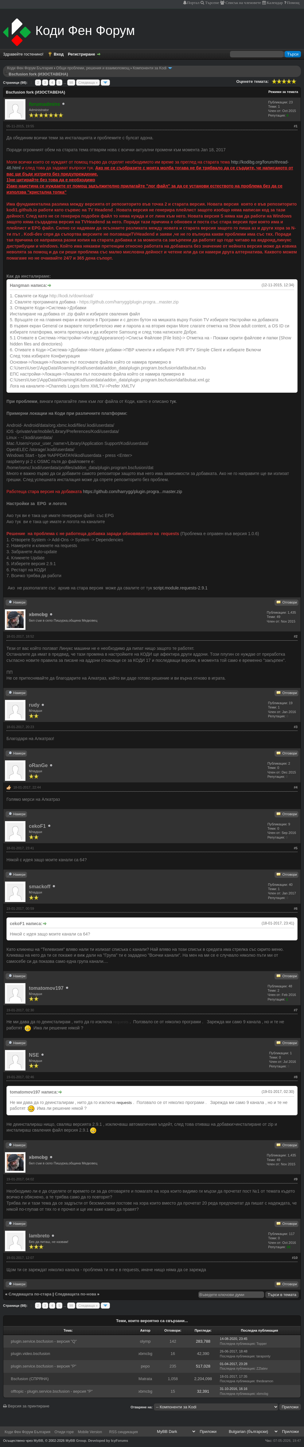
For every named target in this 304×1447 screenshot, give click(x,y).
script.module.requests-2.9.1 (180, 587)
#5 (296, 848)
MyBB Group (76, 1440)
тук (173, 401)
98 (71, 82)
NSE (34, 1055)
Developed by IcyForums (108, 1440)
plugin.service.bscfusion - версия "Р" (43, 1366)
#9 (296, 1179)
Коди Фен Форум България (30, 68)
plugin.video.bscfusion (30, 1353)
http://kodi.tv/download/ (71, 295)
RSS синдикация (123, 1432)
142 (173, 1341)
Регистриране (81, 54)
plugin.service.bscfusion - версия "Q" (44, 1341)
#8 (296, 1077)
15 (173, 1391)
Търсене (211, 3)
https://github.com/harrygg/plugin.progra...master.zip (129, 301)
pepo (145, 1366)
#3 (296, 727)
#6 (296, 908)
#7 (296, 1010)
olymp (145, 1341)
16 (173, 1353)
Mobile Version (90, 1432)
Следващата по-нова (75, 1294)
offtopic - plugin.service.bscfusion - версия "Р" (51, 1391)
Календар (274, 3)
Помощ (292, 3)
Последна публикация (237, 1343)
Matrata (145, 1378)
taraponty (263, 1356)
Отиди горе (64, 1432)
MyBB (38, 1440)
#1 (296, 126)
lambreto (39, 1235)
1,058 (173, 1378)
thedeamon (264, 1381)
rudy (34, 705)
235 (173, 1366)
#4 (296, 787)
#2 (296, 636)
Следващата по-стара (30, 1294)
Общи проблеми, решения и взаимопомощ (92, 68)
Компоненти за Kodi (149, 68)
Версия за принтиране (26, 1406)
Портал (193, 3)
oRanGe (38, 765)
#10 (295, 1258)
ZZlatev (262, 1368)
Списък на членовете (242, 3)
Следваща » (88, 82)
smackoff (39, 886)
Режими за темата (283, 92)
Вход (59, 54)
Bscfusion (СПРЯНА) (30, 1378)
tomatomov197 (46, 988)
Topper (261, 1343)
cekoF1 (37, 826)
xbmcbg (145, 1353)
